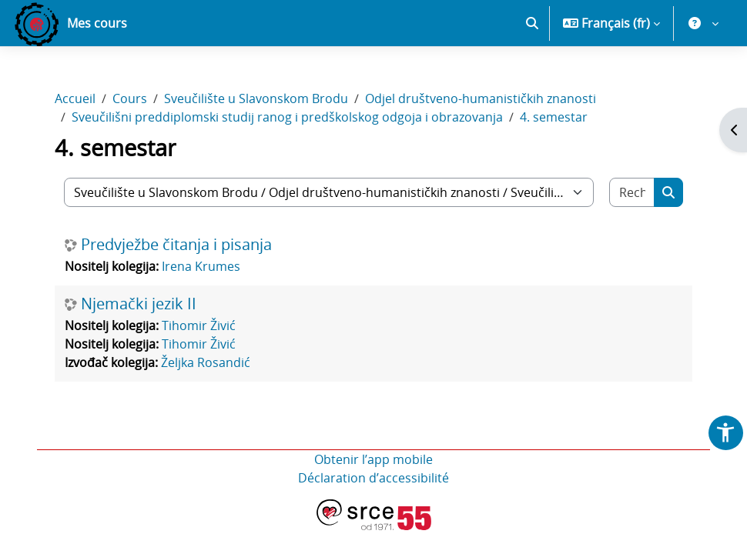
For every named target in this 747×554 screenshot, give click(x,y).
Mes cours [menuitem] (97, 23)
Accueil (75, 98)
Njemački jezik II (138, 303)
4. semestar (554, 116)
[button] (532, 23)
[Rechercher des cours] (632, 192)
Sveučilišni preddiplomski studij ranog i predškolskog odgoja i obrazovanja (287, 116)
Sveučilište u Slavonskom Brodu (256, 98)
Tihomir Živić (199, 325)
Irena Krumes (201, 266)
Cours (129, 98)
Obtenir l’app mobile (373, 459)
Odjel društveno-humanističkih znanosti (480, 98)
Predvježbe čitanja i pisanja (176, 244)
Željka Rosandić (205, 362)
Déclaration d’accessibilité (373, 477)
